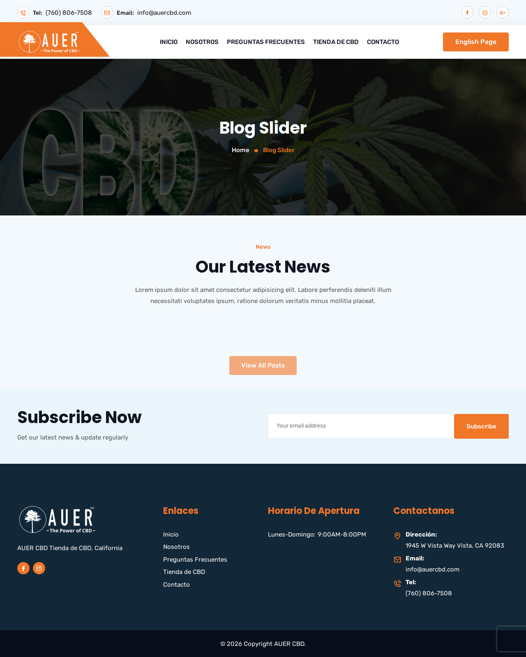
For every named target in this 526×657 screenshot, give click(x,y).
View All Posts (263, 377)
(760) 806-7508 (69, 13)
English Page (475, 41)
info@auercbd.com (165, 13)
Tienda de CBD (336, 41)
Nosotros (202, 41)
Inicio (169, 41)
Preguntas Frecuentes (266, 41)
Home (240, 150)
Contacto (383, 41)
